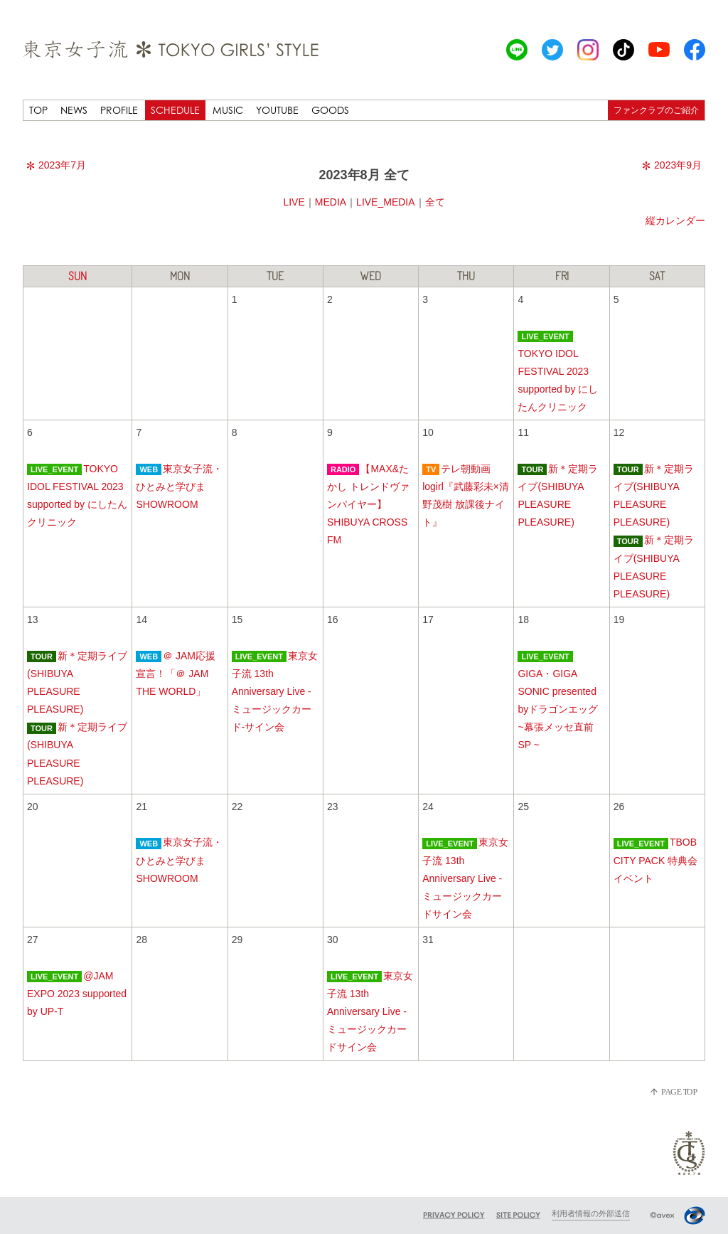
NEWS (73, 110)
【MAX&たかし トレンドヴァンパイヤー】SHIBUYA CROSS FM (368, 504)
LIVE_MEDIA (385, 202)
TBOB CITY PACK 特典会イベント (656, 859)
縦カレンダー (675, 220)
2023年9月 (672, 165)
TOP (38, 110)
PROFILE (119, 110)
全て (435, 202)
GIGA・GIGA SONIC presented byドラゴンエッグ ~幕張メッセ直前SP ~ (558, 709)
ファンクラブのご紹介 (656, 110)
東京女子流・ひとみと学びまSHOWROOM (179, 486)
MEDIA (330, 202)
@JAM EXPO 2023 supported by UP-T (77, 993)
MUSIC (228, 110)
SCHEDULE (175, 110)
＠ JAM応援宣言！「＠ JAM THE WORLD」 (175, 673)
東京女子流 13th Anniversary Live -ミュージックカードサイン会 (465, 878)
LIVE (293, 202)
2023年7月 (56, 165)
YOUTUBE (277, 110)
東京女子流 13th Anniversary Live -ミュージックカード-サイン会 (275, 691)
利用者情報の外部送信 (591, 1213)
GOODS (330, 110)
